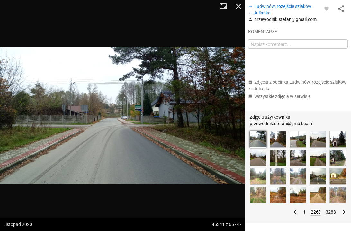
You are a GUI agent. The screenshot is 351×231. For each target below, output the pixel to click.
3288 (331, 212)
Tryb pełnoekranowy (225, 6)
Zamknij (238, 6)
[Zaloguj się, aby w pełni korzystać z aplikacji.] (326, 8)
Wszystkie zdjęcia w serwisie (279, 96)
